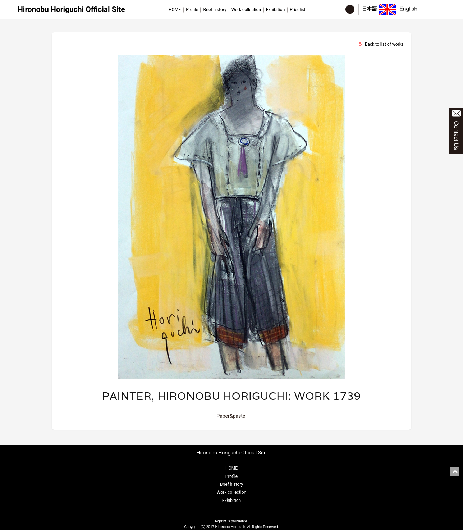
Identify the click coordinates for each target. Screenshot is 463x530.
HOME (175, 9)
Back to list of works (384, 44)
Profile (192, 9)
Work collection (246, 9)
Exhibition (275, 9)
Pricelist (297, 9)
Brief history (214, 9)
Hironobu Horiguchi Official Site (71, 9)
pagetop (454, 471)
